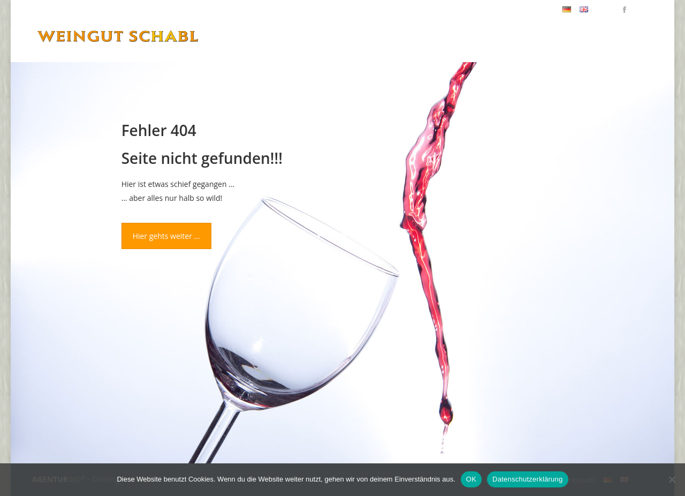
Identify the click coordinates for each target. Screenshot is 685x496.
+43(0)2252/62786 (522, 9)
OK (471, 479)
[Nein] (671, 479)
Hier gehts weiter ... (166, 236)
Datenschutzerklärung (527, 479)
